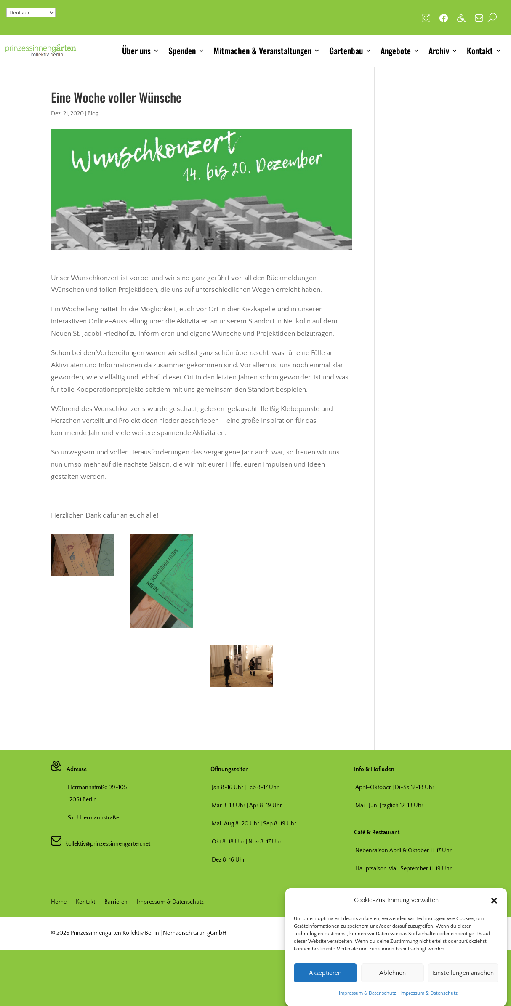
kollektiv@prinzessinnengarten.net (105, 844)
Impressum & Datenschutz (367, 993)
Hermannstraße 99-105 (97, 787)
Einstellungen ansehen (463, 973)
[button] (494, 901)
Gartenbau (346, 50)
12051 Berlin (82, 799)
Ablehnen (392, 973)
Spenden (182, 50)
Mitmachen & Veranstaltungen (262, 50)
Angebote (396, 50)
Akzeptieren (325, 973)
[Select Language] (31, 12)
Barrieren (116, 902)
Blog (93, 113)
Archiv (438, 50)
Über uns (136, 50)
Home (59, 902)
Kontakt (480, 50)
